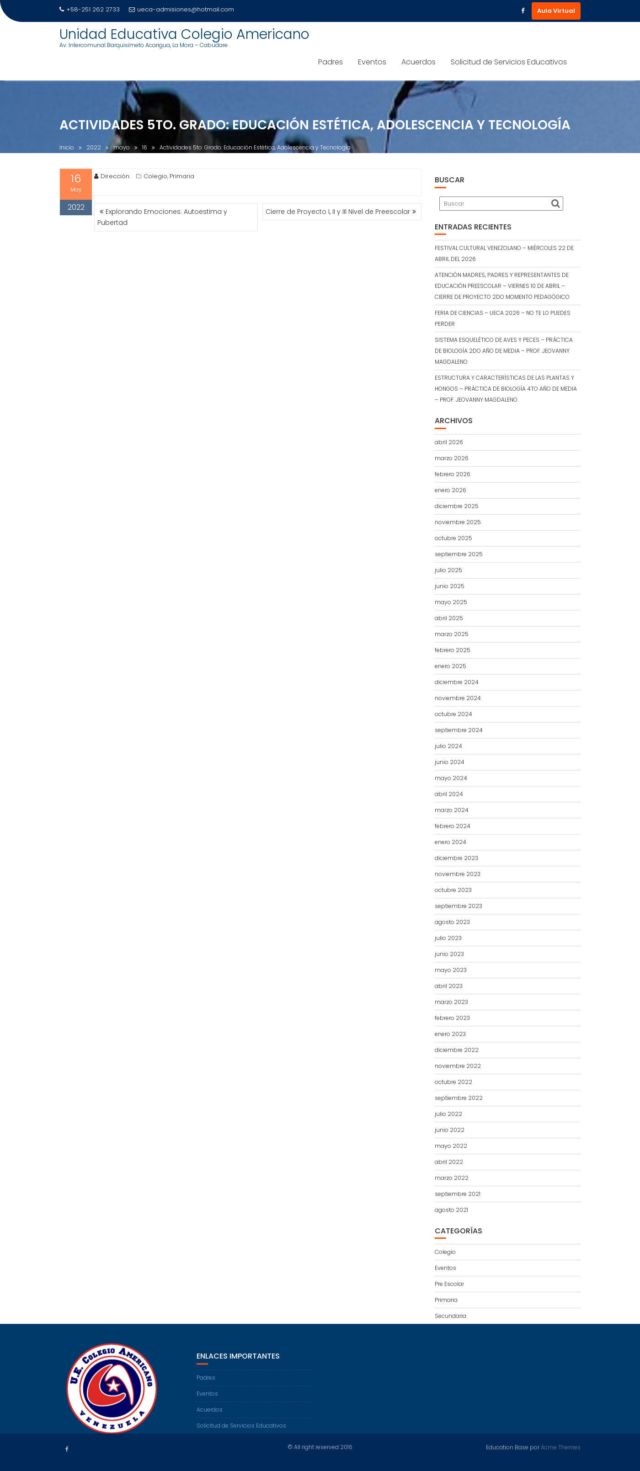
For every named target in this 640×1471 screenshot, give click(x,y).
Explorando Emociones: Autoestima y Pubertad (162, 217)
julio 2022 (448, 1114)
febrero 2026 (452, 474)
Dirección (111, 178)
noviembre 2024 (458, 698)
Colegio (155, 178)
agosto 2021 (451, 1210)
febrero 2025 (452, 650)
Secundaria (450, 1316)
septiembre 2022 (459, 1098)
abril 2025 (449, 618)
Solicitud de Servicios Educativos (509, 62)
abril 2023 (449, 986)
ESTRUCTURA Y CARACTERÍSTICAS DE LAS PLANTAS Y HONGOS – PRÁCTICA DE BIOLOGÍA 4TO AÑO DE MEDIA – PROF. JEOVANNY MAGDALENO (506, 389)
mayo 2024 (451, 778)
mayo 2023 (451, 970)
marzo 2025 (452, 634)
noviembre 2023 (457, 874)
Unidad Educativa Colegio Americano (184, 34)
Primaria (182, 178)
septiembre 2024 (459, 730)
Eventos (372, 62)
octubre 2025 (453, 538)
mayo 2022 (451, 1146)
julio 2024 (448, 746)
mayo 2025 (451, 602)
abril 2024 (449, 794)
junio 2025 (449, 586)
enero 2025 (450, 666)
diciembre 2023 (456, 858)
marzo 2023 (451, 1002)
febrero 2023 (452, 1018)
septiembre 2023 (458, 906)
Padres (330, 62)
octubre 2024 (453, 714)
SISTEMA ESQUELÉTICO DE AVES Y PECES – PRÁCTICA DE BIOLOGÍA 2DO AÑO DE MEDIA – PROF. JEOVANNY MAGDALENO (504, 351)
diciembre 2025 (457, 506)
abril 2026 (449, 442)
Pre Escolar (449, 1284)
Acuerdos (418, 62)
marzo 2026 (452, 458)
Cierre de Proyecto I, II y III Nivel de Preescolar (338, 211)
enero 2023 (450, 1034)
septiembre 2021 (457, 1194)
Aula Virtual (556, 10)
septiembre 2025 (459, 554)
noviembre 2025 (458, 522)
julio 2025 (448, 570)
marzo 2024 (452, 810)
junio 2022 (449, 1130)
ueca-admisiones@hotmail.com (181, 9)
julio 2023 (448, 938)
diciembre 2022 (457, 1050)
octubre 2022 (453, 1082)
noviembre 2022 (458, 1066)
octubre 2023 (453, 890)
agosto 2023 (452, 922)
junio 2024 (449, 762)
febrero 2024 (452, 826)
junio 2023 (449, 954)
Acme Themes (561, 1446)
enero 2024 (450, 842)
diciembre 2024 (457, 682)
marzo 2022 (452, 1178)
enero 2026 (450, 490)
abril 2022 (449, 1162)
